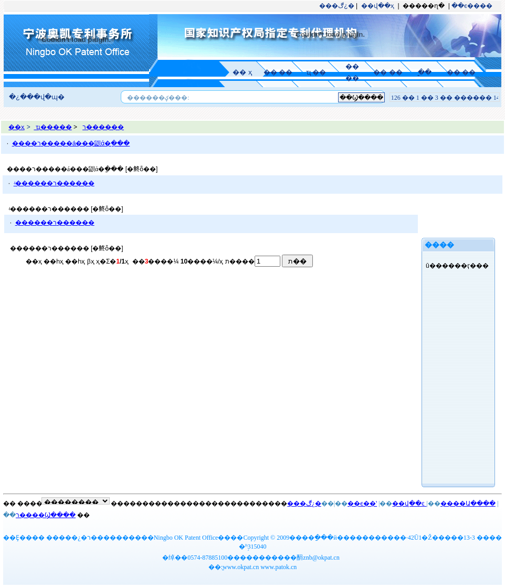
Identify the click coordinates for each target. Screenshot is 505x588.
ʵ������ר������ (54, 183)
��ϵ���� (471, 5)
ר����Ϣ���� (46, 515)
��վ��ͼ (409, 503)
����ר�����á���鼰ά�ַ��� (71, 143)
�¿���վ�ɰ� (37, 97)
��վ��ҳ (377, 5)
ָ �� (424, 72)
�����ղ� (424, 5)
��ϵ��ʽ (362, 503)
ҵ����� (52, 127)
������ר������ (54, 222)
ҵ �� (316, 72)
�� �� (278, 72)
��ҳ (16, 127)
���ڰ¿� (336, 5)
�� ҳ (242, 72)
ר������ (103, 127)
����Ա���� (468, 503)
